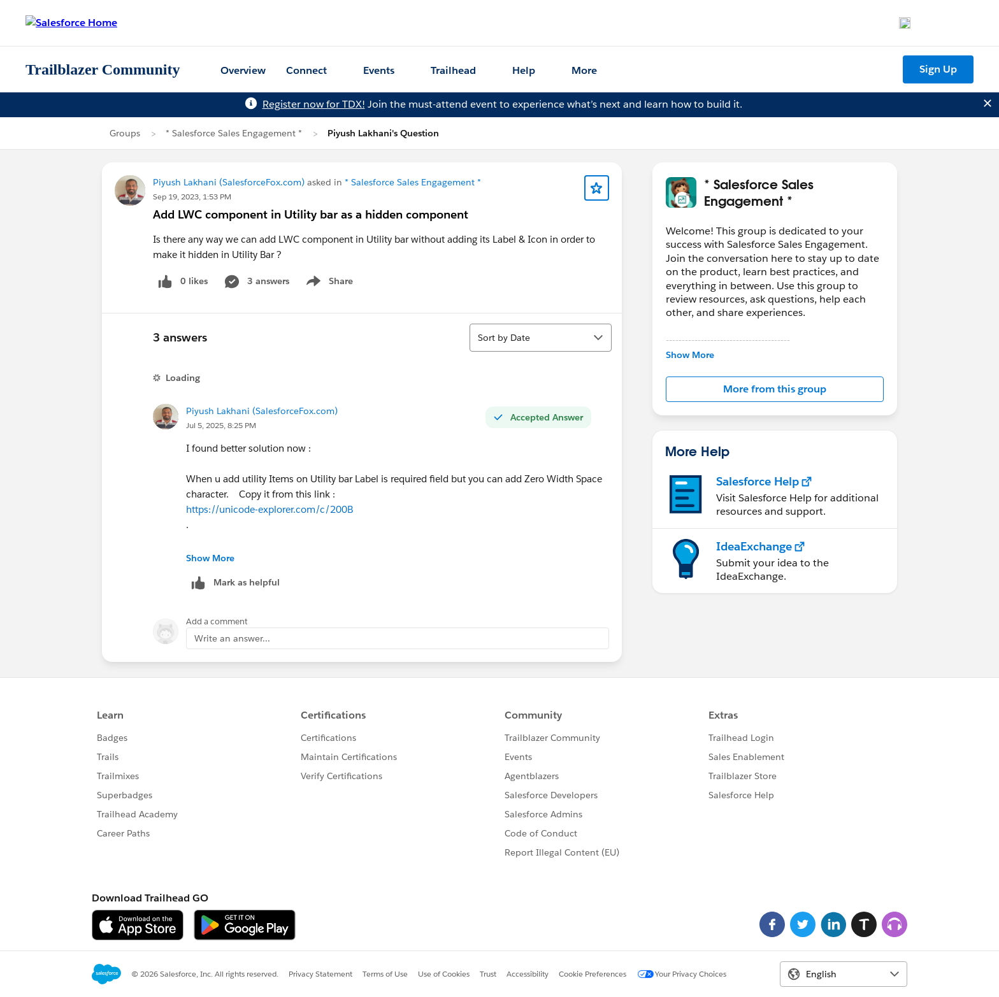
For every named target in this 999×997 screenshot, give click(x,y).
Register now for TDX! (313, 104)
